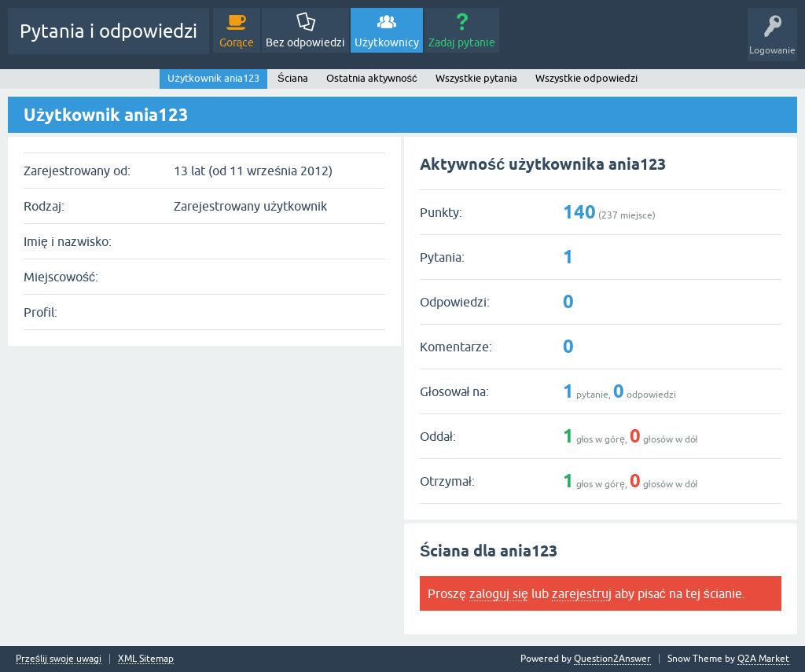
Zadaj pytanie (461, 42)
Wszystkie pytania (476, 78)
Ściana (293, 78)
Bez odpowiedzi (305, 42)
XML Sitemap (146, 659)
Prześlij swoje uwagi (58, 659)
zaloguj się (498, 593)
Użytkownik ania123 (213, 78)
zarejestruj (582, 593)
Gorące (237, 42)
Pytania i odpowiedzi (108, 31)
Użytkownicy (387, 42)
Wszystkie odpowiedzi (586, 78)
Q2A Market (763, 658)
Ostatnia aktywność (371, 78)
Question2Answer (612, 658)
